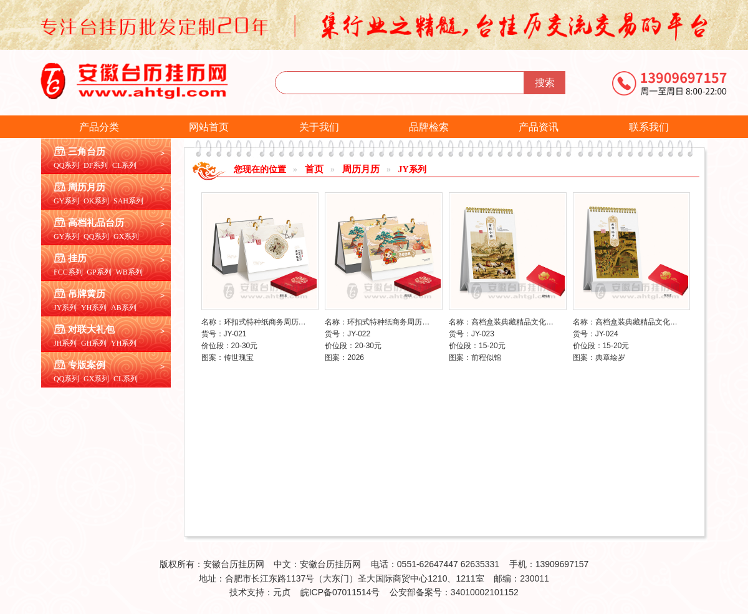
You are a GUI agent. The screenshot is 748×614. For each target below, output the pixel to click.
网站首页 (209, 127)
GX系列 (126, 236)
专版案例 (86, 365)
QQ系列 (66, 165)
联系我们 (649, 127)
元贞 (281, 592)
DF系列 (96, 165)
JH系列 (65, 343)
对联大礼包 (91, 329)
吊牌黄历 (86, 294)
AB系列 (124, 307)
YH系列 (94, 307)
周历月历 (86, 187)
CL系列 (124, 165)
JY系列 (65, 307)
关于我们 (319, 127)
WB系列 (128, 272)
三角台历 (86, 152)
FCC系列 (68, 272)
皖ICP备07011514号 (340, 592)
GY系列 (66, 201)
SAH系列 (128, 201)
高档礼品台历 (96, 223)
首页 (314, 169)
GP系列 (99, 272)
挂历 (77, 258)
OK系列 (96, 201)
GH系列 (94, 343)
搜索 (545, 82)
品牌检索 (429, 127)
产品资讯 (539, 127)
